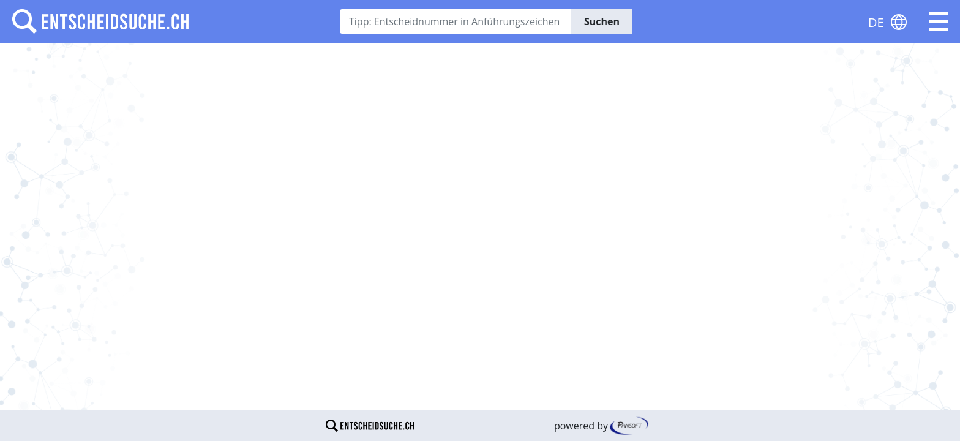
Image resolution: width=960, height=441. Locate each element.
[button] (938, 21)
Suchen (602, 21)
